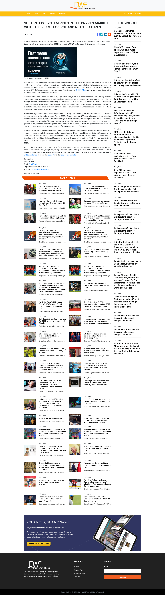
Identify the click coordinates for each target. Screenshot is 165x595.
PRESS (52, 14)
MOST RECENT (40, 14)
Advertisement (79, 573)
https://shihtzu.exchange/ (40, 169)
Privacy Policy (79, 570)
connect (51, 155)
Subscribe (122, 577)
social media (71, 155)
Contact (77, 577)
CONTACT (63, 14)
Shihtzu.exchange (30, 155)
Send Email (33, 164)
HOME (28, 14)
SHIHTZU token (81, 90)
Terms (76, 567)
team (62, 155)
